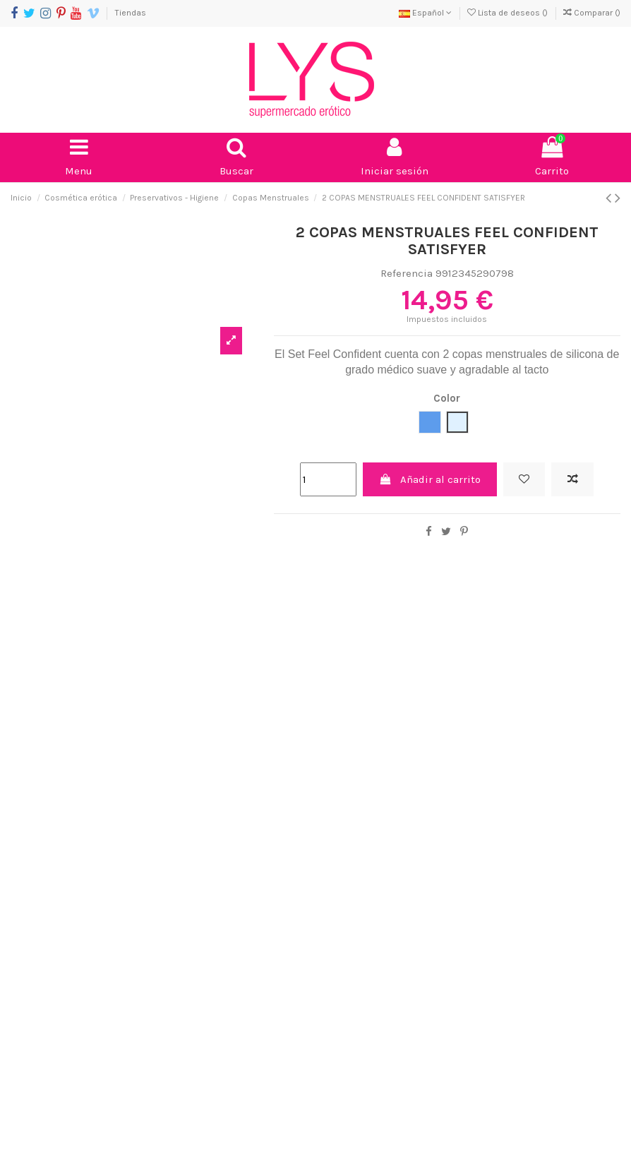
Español (425, 13)
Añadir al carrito (429, 479)
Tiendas (130, 13)
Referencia (406, 273)
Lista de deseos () (508, 13)
